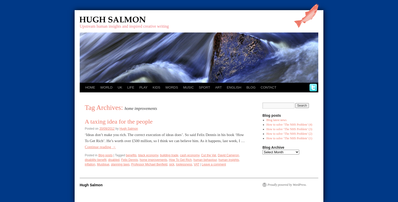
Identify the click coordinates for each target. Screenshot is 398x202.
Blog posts (105, 155)
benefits (131, 155)
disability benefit (95, 160)
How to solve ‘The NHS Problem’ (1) (289, 138)
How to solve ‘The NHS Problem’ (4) (289, 124)
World (106, 87)
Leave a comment (214, 164)
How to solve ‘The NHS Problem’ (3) (289, 129)
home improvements (153, 160)
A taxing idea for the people (119, 121)
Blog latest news (277, 120)
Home (90, 87)
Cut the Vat (208, 155)
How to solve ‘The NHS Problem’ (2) (289, 134)
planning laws (120, 164)
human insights (229, 160)
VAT (196, 164)
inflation (90, 164)
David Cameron (228, 155)
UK (120, 87)
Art (218, 87)
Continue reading (100, 147)
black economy (148, 155)
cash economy (189, 155)
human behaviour (205, 160)
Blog (251, 87)
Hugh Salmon (127, 19)
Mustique (103, 164)
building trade (169, 155)
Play (143, 87)
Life (130, 87)
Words (171, 87)
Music (188, 87)
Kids (156, 87)
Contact (268, 87)
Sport (204, 87)
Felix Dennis (129, 160)
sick (171, 164)
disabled (114, 160)
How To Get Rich (180, 160)
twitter (313, 87)
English (234, 87)
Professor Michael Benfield (149, 164)
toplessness (184, 164)
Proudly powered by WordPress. (287, 185)
